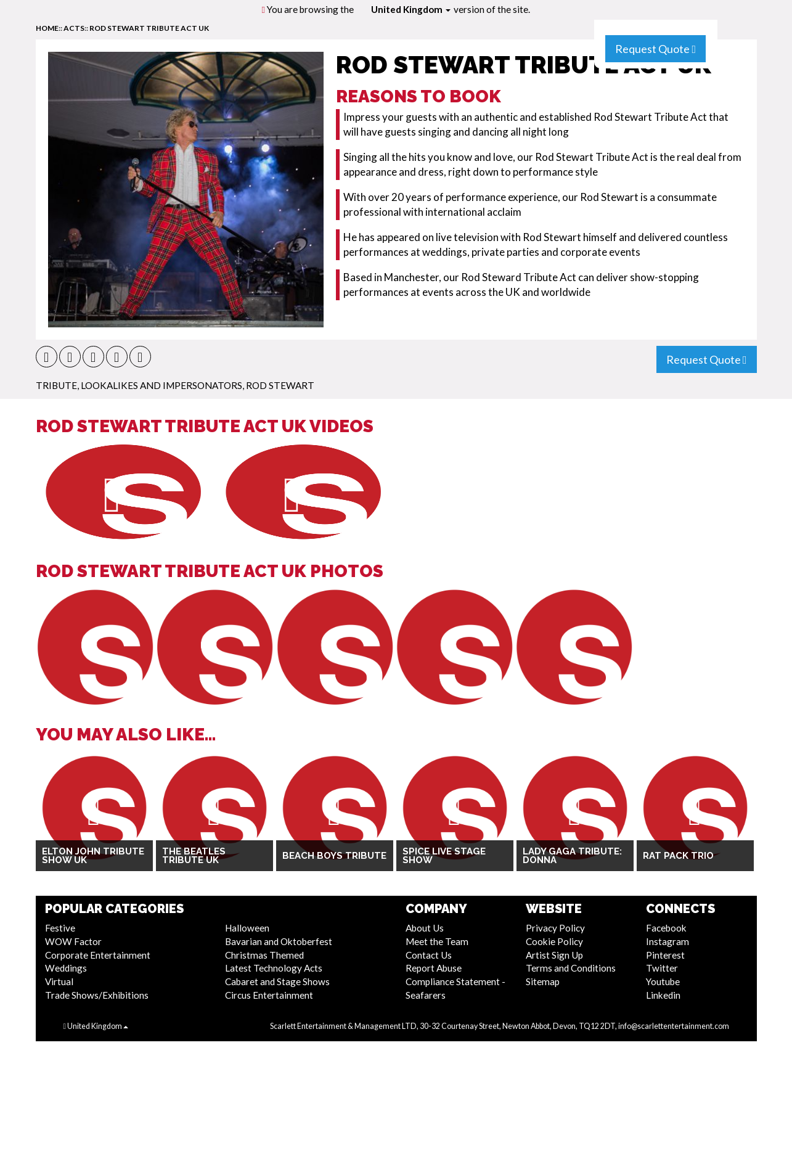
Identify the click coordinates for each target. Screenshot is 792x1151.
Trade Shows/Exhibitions (97, 995)
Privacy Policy (555, 927)
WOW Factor (73, 941)
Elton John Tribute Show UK (93, 856)
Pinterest (665, 955)
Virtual (59, 981)
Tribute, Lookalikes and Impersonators (139, 385)
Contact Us (429, 955)
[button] (46, 356)
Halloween (247, 927)
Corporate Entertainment (97, 955)
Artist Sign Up (554, 955)
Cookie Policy (554, 941)
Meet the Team (437, 941)
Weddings (66, 967)
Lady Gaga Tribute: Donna (572, 856)
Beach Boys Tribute (334, 855)
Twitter (662, 967)
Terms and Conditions (571, 967)
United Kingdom (411, 9)
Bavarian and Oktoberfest (278, 941)
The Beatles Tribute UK (194, 856)
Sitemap (543, 981)
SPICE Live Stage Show (444, 856)
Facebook (666, 927)
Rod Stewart (280, 385)
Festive (60, 927)
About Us (425, 927)
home (47, 28)
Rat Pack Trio (678, 855)
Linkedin (663, 995)
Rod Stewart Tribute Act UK (149, 28)
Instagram (667, 941)
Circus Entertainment (269, 995)
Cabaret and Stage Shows (277, 981)
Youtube (663, 981)
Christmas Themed (264, 955)
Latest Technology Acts (273, 967)
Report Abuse (434, 967)
